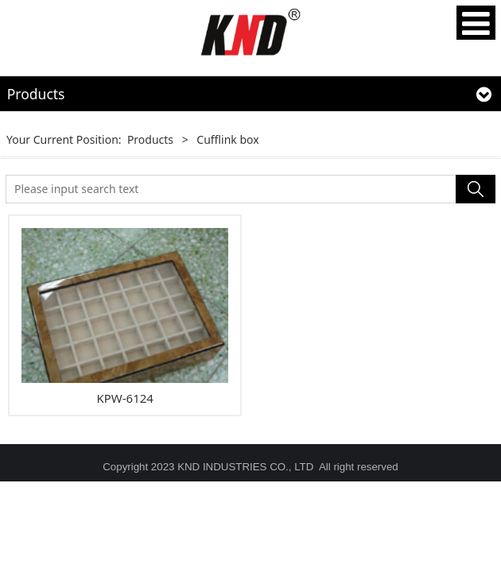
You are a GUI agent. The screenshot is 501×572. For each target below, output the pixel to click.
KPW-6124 (124, 398)
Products (150, 139)
